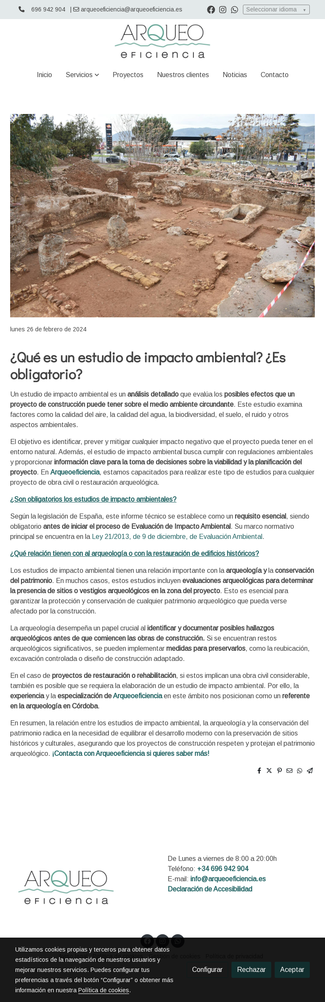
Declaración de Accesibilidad (210, 889)
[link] (162, 41)
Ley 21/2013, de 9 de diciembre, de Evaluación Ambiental (177, 536)
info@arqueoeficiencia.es (228, 879)
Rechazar (251, 969)
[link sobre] (86, 888)
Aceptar (292, 969)
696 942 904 (48, 9)
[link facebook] (211, 9)
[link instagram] (222, 9)
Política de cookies (103, 990)
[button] (82, 75)
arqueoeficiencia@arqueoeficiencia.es (131, 9)
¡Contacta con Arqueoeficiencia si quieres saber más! (130, 753)
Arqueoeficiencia (74, 472)
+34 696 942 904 (222, 868)
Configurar (207, 969)
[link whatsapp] (234, 9)
